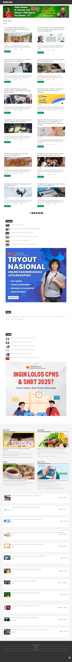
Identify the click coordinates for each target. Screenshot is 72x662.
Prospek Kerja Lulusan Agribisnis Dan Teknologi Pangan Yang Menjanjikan (25, 228)
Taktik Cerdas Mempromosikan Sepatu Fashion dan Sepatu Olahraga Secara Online (17, 90)
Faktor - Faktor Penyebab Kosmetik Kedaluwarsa (47, 456)
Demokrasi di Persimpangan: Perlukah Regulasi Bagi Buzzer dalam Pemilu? (29, 556)
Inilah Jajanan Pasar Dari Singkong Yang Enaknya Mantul (21, 232)
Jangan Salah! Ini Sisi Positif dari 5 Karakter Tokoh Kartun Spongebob (24, 236)
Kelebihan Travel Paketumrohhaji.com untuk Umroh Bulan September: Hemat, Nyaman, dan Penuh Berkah (17, 455)
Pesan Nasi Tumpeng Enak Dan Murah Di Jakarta (20, 240)
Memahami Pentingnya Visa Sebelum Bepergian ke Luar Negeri (17, 60)
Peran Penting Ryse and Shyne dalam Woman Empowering (50, 60)
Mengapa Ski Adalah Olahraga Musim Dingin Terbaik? (17, 185)
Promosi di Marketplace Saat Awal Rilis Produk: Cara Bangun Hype (26, 495)
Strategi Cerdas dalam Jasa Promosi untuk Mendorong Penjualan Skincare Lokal (52, 453)
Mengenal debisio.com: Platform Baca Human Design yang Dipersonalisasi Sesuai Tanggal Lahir (51, 29)
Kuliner (34, 316)
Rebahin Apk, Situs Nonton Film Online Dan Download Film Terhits (23, 244)
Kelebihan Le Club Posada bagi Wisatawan (12, 452)
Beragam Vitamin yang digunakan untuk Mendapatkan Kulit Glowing (51, 448)
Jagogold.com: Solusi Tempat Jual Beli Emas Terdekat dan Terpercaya (18, 120)
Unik (12, 583)
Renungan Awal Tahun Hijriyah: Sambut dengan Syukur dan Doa (26, 592)
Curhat (63, 316)
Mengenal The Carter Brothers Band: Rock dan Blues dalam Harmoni (50, 154)
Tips (47, 316)
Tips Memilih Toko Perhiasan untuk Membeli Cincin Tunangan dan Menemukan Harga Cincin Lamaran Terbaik (50, 122)
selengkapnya (7, 51)
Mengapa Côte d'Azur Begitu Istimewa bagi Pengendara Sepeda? (51, 488)
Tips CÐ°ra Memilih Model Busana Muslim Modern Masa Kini (22, 338)
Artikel (36, 647)
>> (41, 213)
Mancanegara (57, 316)
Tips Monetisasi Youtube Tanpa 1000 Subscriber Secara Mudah (26, 605)
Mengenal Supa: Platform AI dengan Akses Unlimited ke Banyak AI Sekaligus (50, 90)
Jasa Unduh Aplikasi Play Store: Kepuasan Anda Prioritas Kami (25, 507)
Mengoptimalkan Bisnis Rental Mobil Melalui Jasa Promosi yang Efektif (17, 457)
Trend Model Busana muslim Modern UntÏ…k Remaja (21, 341)
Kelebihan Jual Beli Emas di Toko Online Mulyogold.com (16, 154)
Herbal (51, 316)
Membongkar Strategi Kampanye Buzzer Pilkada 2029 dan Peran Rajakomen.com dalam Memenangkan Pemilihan (38, 532)
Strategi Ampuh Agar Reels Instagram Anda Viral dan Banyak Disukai (24, 357)
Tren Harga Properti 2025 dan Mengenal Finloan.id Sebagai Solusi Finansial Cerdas (17, 29)
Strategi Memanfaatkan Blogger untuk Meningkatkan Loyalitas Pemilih (28, 544)
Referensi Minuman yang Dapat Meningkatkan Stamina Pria (15, 480)
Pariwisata (23, 316)
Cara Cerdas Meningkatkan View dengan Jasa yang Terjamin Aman (27, 519)
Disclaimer (36, 649)
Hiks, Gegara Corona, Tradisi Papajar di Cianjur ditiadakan (24, 581)
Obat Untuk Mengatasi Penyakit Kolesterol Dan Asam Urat (15, 484)
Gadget (43, 316)
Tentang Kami (36, 645)
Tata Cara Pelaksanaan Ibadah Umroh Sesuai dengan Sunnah (22, 345)
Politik (39, 316)
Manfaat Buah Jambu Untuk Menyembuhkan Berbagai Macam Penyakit (17, 482)
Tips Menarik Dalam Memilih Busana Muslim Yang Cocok (48, 484)
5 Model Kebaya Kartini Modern (16, 224)
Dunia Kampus (16, 316)
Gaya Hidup (6, 43)
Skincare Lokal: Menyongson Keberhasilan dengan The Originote (50, 450)
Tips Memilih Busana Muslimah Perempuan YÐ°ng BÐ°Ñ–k (25, 617)
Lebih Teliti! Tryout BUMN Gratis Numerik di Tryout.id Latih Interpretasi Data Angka (30, 629)
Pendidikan (14, 632)
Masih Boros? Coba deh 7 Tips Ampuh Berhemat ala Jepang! (22, 349)
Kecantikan (28, 316)
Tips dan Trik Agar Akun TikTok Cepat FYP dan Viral (20, 353)
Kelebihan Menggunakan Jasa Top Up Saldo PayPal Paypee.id (51, 185)
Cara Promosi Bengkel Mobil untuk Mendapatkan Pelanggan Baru (26, 569)
